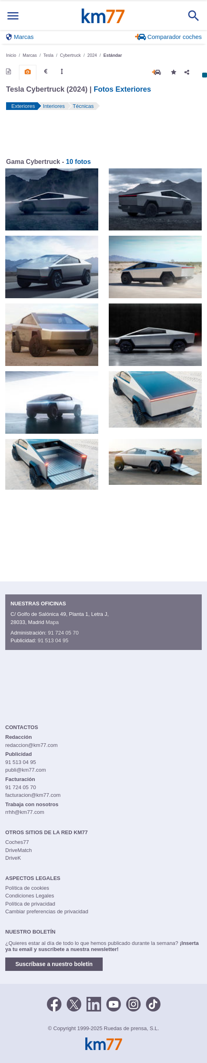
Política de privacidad (30, 904)
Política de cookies (27, 888)
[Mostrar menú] (13, 15)
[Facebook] (54, 1003)
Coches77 (17, 842)
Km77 (103, 16)
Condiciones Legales (29, 896)
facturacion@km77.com (33, 795)
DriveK (13, 858)
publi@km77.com (25, 770)
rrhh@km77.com (24, 812)
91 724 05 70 (63, 633)
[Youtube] (113, 1003)
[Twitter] (74, 1003)
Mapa (52, 622)
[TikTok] (153, 1003)
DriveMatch (18, 850)
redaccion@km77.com (31, 745)
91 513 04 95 (53, 640)
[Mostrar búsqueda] (193, 16)
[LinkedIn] (94, 1003)
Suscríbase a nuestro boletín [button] (54, 964)
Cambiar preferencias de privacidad (46, 911)
